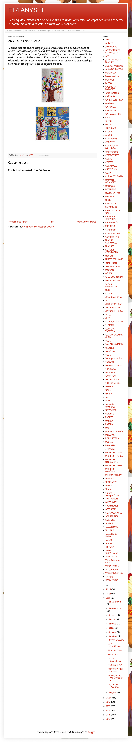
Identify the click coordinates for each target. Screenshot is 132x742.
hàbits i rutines (112, 280)
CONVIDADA (111, 166)
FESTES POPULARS (114, 259)
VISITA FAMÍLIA (112, 566)
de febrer (113, 636)
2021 (108, 598)
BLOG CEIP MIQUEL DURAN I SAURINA (51, 31)
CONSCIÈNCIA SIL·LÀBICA (111, 147)
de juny (112, 619)
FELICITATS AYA (115, 665)
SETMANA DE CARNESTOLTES (115, 678)
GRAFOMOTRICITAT (114, 277)
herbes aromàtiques (111, 285)
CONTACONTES (112, 155)
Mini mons (110, 369)
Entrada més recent (18, 221)
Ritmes (108, 489)
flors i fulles (111, 263)
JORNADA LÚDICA (114, 311)
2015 (108, 719)
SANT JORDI (111, 502)
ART (107, 56)
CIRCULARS (110, 128)
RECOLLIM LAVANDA (113, 686)
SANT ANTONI (111, 499)
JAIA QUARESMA (113, 297)
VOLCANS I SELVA (114, 573)
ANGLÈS (109, 43)
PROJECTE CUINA (113, 452)
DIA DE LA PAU (112, 193)
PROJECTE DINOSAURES (111, 461)
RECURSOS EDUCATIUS (76, 31)
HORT (108, 290)
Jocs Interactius (112, 307)
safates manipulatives (112, 494)
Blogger (91, 732)
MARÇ (108, 355)
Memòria (109, 362)
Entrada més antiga (86, 221)
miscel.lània (110, 376)
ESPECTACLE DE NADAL (112, 212)
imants (108, 293)
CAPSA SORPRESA (114, 100)
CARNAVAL (110, 107)
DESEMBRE (110, 189)
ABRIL (108, 39)
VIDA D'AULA (111, 556)
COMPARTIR (111, 138)
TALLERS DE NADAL (111, 535)
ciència (108, 124)
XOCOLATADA (111, 580)
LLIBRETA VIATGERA (110, 330)
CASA (108, 117)
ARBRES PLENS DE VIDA (115, 670)
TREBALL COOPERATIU (111, 552)
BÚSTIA (108, 83)
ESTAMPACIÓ (111, 222)
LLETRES (109, 325)
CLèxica (108, 131)
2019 (108, 702)
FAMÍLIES (109, 246)
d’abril (111, 628)
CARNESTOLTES (112, 110)
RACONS (109, 478)
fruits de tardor (112, 266)
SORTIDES (110, 520)
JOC (107, 300)
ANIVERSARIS (111, 46)
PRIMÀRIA (110, 445)
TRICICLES (112, 654)
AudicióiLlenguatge (114, 65)
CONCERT (109, 142)
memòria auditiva (113, 365)
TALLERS (109, 530)
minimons (110, 372)
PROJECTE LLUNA (113, 465)
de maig (112, 623)
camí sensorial (112, 93)
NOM (107, 400)
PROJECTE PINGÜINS (110, 470)
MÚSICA (109, 386)
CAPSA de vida (112, 96)
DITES (108, 200)
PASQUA (109, 421)
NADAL (108, 390)
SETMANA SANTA (113, 513)
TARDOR (109, 540)
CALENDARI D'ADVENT (110, 88)
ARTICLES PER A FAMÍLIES (113, 61)
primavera (110, 449)
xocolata (109, 576)
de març (112, 632)
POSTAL (109, 442)
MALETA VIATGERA (114, 344)
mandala (109, 348)
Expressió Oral (112, 236)
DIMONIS (109, 196)
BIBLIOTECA (110, 73)
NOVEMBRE (110, 410)
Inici (52, 221)
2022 (108, 593)
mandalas (110, 351)
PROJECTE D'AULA (114, 456)
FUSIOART (110, 270)
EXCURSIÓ (110, 226)
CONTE (108, 159)
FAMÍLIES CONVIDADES (111, 251)
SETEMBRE (110, 509)
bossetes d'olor (112, 76)
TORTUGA (109, 547)
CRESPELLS (111, 169)
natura (108, 393)
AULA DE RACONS (114, 69)
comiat (108, 135)
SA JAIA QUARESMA (114, 660)
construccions (111, 151)
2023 (108, 589)
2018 (108, 706)
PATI (107, 428)
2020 (108, 698)
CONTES (109, 162)
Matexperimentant (114, 358)
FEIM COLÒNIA (115, 650)
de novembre (114, 608)
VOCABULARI (111, 569)
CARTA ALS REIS (113, 114)
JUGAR (108, 314)
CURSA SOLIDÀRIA (114, 176)
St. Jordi (109, 523)
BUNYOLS (109, 80)
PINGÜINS (110, 435)
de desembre (114, 601)
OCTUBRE (109, 414)
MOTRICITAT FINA (113, 383)
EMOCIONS (110, 203)
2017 (108, 710)
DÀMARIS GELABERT (110, 181)
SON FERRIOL (111, 516)
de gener (112, 692)
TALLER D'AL (111, 527)
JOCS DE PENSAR (113, 304)
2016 (108, 715)
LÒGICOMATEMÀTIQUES (114, 336)
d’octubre (113, 615)
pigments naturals (114, 431)
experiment (110, 229)
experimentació (112, 233)
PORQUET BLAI (112, 438)
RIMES (108, 485)
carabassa (110, 103)
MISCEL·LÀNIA (112, 379)
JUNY (107, 318)
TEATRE (108, 543)
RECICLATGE (111, 482)
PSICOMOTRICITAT (113, 475)
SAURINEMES (30, 31)
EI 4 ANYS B (25, 10)
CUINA (108, 173)
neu (107, 397)
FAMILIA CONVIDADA (111, 242)
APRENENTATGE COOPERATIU (112, 51)
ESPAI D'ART (111, 207)
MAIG (108, 341)
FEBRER (109, 256)
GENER (108, 273)
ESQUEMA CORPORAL (110, 218)
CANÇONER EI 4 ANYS (14, 31)
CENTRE (109, 121)
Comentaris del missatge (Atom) (38, 226)
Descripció (110, 186)
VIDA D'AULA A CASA (112, 561)
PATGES (109, 424)
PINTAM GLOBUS (116, 640)
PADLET (109, 417)
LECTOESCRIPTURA (114, 321)
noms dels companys (110, 405)
